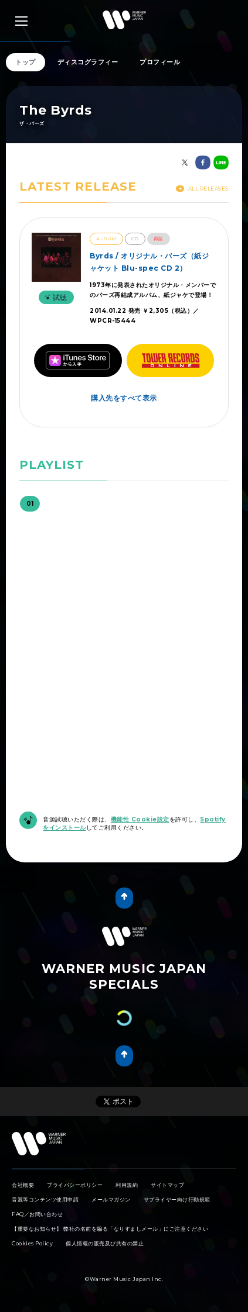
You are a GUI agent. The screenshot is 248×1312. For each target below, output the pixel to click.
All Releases (202, 188)
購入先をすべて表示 (124, 397)
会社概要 (23, 1185)
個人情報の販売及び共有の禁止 (105, 1243)
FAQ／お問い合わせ (37, 1214)
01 (29, 503)
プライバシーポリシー (75, 1185)
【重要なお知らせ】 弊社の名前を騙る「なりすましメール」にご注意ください (110, 1228)
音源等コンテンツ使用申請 (45, 1199)
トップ (25, 62)
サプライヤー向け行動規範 (177, 1199)
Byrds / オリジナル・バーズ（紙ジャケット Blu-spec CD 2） (149, 261)
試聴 (54, 297)
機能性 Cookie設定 (140, 819)
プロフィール (160, 62)
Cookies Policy (32, 1243)
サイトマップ (167, 1185)
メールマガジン (111, 1199)
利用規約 (126, 1185)
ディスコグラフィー (87, 62)
